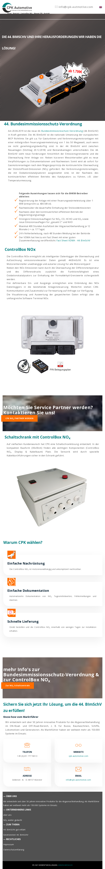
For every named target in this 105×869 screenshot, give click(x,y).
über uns (7, 815)
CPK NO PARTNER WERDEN (19, 418)
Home (9, 13)
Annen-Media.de (65, 865)
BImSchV (16, 13)
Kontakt (47, 13)
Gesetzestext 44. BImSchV (15, 834)
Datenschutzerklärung (13, 849)
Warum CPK (38, 13)
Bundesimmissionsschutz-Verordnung (62, 130)
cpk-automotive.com (78, 756)
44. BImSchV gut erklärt (14, 829)
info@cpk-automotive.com (78, 779)
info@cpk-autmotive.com (74, 7)
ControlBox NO (27, 13)
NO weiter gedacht (12, 820)
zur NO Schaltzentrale (17, 685)
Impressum (8, 844)
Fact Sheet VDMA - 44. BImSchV (73, 240)
